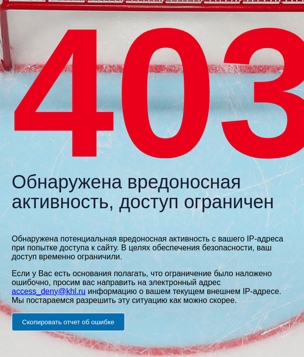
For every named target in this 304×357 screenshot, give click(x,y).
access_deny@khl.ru (49, 291)
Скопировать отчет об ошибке (68, 321)
